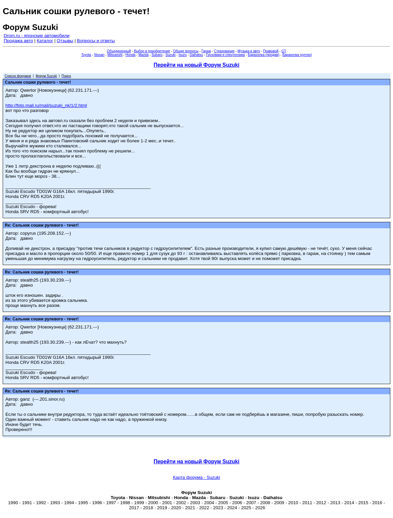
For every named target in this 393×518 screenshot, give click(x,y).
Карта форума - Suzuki (196, 477)
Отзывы (65, 40)
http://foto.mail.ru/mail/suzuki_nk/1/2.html (46, 105)
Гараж (206, 51)
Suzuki (170, 55)
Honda (130, 55)
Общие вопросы (186, 51)
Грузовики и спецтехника (225, 55)
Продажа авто (18, 40)
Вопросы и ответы (96, 40)
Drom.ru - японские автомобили (37, 35)
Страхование (224, 51)
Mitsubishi (114, 55)
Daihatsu (196, 55)
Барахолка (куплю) (297, 55)
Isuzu (183, 55)
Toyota (86, 55)
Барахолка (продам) (264, 55)
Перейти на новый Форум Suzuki (196, 65)
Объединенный (119, 51)
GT (284, 51)
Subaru (157, 55)
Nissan (99, 55)
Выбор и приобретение (152, 51)
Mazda (143, 55)
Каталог (45, 40)
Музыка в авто (248, 51)
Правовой (270, 51)
